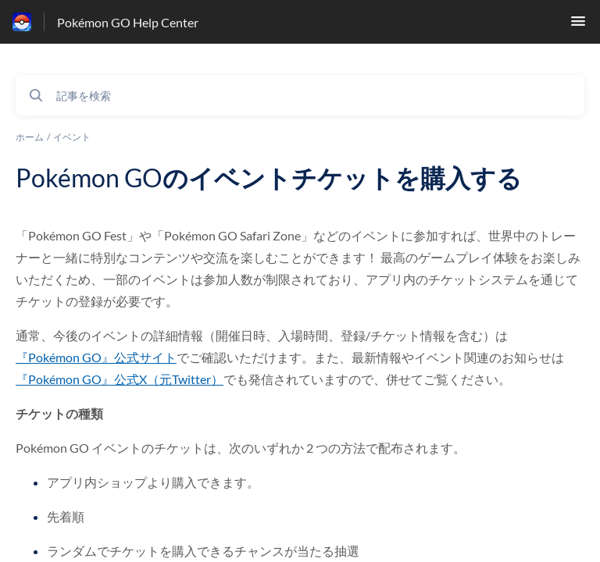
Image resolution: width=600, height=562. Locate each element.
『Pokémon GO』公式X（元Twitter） (119, 379)
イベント (72, 137)
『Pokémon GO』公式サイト (96, 357)
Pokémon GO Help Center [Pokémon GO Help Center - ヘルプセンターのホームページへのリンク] (127, 22)
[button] (578, 25)
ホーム (30, 137)
